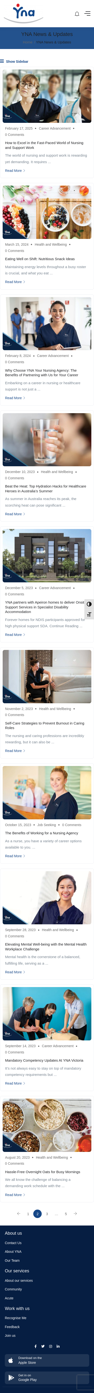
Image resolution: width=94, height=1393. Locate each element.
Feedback (12, 1327)
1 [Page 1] (28, 1214)
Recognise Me (16, 1318)
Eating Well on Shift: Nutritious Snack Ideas (40, 259)
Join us (10, 1335)
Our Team (12, 1260)
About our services (19, 1280)
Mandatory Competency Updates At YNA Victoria (44, 1060)
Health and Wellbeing (51, 244)
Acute (9, 1298)
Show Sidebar (14, 61)
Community (13, 1289)
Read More (15, 171)
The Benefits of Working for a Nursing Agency (41, 833)
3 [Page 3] (47, 1214)
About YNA (13, 1252)
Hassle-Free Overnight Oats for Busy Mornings (42, 1172)
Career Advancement (55, 128)
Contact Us (13, 1243)
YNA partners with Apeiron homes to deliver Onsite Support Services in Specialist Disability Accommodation (45, 607)
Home (28, 42)
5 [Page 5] (66, 1214)
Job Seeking (46, 825)
